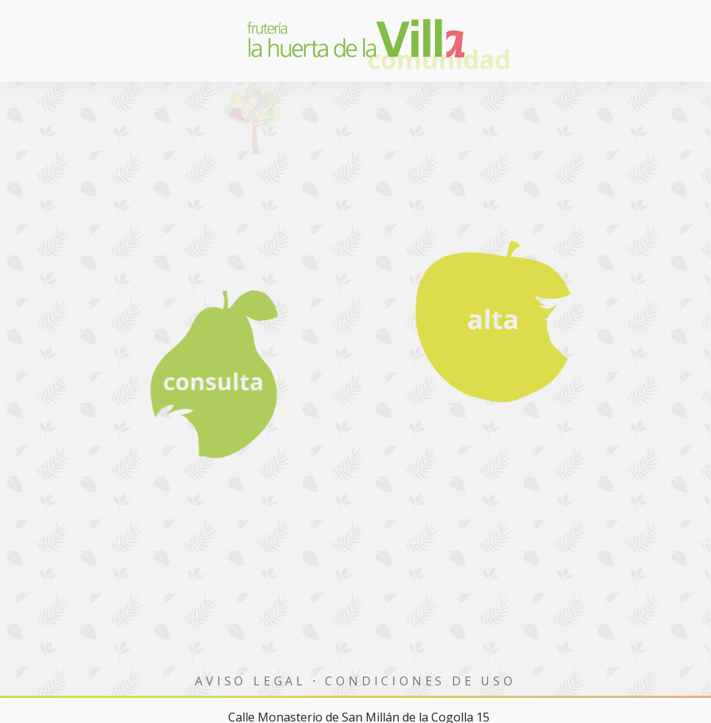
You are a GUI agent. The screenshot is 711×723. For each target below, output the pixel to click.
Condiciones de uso (420, 681)
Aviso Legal (250, 681)
